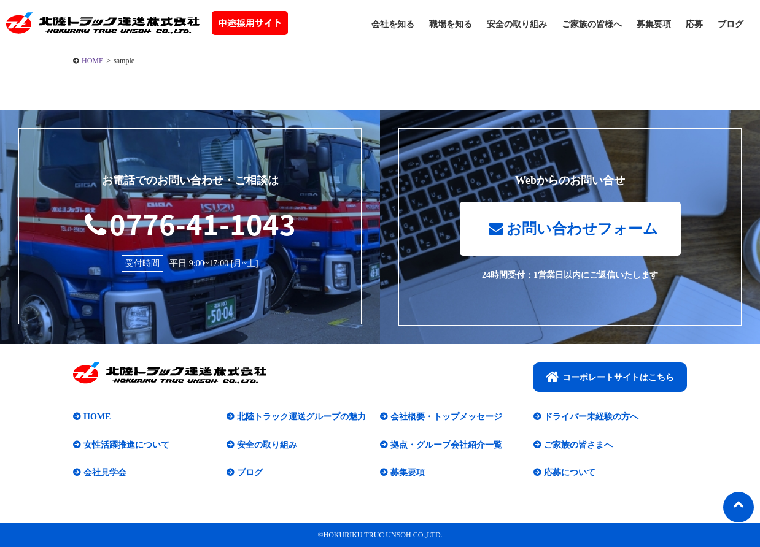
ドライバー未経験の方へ (591, 416)
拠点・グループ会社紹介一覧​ (446, 444)
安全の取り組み (517, 24)
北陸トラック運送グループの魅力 (301, 416)
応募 (694, 24)
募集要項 (654, 24)
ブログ (730, 24)
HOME (92, 60)
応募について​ (569, 472)
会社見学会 (104, 472)
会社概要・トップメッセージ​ (446, 416)
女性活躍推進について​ (126, 444)
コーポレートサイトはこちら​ (610, 376)
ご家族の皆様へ (592, 24)
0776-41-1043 (190, 224)
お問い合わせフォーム (573, 229)
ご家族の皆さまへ (578, 444)
